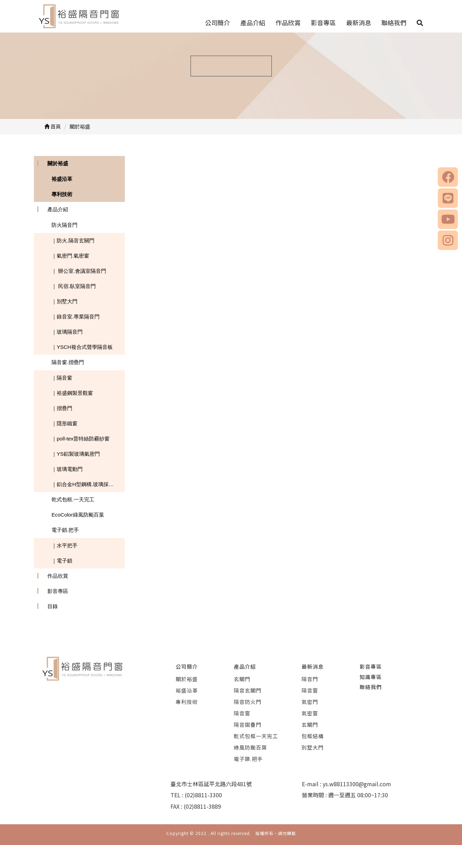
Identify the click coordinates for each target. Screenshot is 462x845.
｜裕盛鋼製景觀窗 (72, 393)
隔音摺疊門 (247, 724)
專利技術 (62, 194)
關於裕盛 (57, 163)
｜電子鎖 (62, 561)
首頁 (52, 126)
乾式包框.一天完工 (73, 499)
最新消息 (358, 22)
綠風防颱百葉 (250, 747)
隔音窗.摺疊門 (68, 362)
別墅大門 (313, 747)
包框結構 (313, 736)
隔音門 (310, 678)
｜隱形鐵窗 (64, 423)
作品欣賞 (288, 22)
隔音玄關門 (247, 690)
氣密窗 (310, 713)
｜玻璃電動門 (67, 469)
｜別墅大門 (64, 301)
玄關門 (242, 678)
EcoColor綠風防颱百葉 (78, 515)
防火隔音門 (64, 225)
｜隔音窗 (62, 378)
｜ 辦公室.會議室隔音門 (79, 271)
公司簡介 (217, 22)
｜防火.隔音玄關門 (73, 240)
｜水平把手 (64, 545)
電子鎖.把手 (65, 530)
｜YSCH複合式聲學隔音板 (82, 347)
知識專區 (371, 676)
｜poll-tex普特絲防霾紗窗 (81, 439)
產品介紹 (252, 22)
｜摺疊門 (62, 408)
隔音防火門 (247, 701)
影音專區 (323, 22)
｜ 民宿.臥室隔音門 (74, 286)
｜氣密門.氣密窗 (70, 256)
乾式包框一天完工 (256, 736)
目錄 (52, 606)
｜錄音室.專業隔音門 (76, 316)
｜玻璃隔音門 (67, 332)
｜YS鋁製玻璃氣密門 (76, 454)
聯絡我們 (393, 22)
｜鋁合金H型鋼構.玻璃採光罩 (85, 484)
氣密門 (310, 701)
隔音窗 (242, 713)
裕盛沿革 (62, 179)
